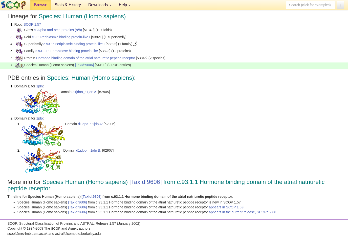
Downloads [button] (99, 5)
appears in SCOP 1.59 (226, 207)
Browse (40, 5)
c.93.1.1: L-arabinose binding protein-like (66, 51)
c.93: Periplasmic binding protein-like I (61, 37)
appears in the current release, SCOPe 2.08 (242, 212)
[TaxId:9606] (84, 65)
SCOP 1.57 (32, 24)
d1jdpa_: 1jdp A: (90, 124)
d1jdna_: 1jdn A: (84, 92)
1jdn (39, 86)
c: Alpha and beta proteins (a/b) (58, 30)
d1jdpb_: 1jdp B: (88, 150)
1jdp (39, 118)
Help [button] (124, 5)
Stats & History (68, 5)
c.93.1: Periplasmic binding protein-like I (74, 44)
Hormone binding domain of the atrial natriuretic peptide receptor (85, 58)
